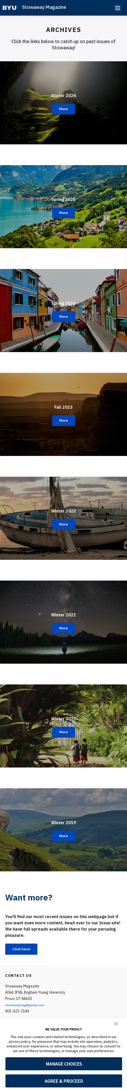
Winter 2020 (63, 717)
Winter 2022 (63, 509)
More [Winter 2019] (63, 836)
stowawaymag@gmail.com (27, 1006)
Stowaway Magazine (44, 7)
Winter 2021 (63, 613)
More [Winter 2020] (63, 732)
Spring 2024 (63, 301)
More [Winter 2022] (63, 524)
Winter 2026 (63, 94)
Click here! (24, 949)
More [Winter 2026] (63, 109)
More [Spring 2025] (63, 213)
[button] (116, 1023)
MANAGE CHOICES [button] (64, 1064)
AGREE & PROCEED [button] (64, 1081)
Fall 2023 (63, 405)
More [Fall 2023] (63, 420)
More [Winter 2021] (63, 628)
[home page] (9, 7)
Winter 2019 (63, 821)
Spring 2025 (63, 197)
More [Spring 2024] (63, 316)
